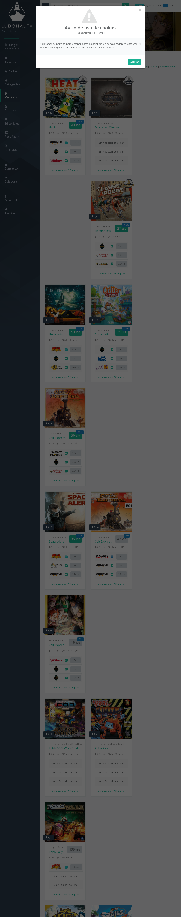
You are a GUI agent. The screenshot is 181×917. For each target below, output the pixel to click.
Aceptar (134, 61)
